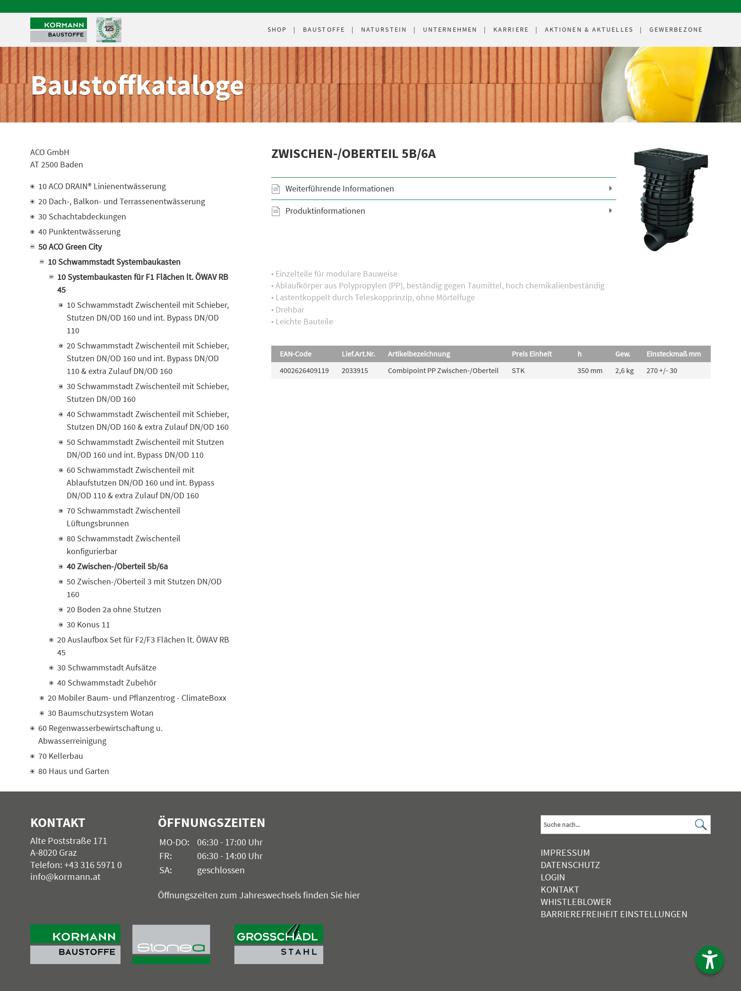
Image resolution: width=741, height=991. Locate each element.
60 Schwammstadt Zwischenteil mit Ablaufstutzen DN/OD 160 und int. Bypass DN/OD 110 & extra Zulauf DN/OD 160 (141, 482)
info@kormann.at (65, 876)
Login (553, 877)
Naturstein (384, 29)
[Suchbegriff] (626, 824)
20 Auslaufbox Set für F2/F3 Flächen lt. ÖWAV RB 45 (143, 646)
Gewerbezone (676, 29)
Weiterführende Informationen (339, 188)
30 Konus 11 (88, 624)
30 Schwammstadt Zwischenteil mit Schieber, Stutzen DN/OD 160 (148, 392)
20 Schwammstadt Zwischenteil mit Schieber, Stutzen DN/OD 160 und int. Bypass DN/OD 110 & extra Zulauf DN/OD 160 (148, 358)
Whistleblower (576, 901)
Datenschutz (570, 864)
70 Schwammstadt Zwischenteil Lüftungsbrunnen (124, 517)
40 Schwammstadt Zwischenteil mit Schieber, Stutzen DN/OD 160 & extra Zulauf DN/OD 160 (148, 420)
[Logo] (58, 30)
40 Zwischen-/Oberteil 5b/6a (117, 566)
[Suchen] (700, 825)
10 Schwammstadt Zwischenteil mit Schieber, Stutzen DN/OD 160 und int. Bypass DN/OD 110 (148, 317)
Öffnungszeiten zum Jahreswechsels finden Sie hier (259, 895)
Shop (277, 29)
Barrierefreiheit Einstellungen (614, 914)
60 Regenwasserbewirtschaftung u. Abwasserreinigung (100, 734)
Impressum (565, 852)
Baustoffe (324, 29)
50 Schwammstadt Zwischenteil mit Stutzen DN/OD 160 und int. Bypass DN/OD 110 (145, 448)
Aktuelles (589, 29)
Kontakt (560, 889)
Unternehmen (450, 29)
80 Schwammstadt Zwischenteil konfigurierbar (124, 544)
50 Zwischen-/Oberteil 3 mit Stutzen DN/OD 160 (144, 588)
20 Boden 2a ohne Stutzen (114, 609)
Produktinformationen (325, 210)
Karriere (511, 29)
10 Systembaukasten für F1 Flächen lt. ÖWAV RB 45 (142, 283)
